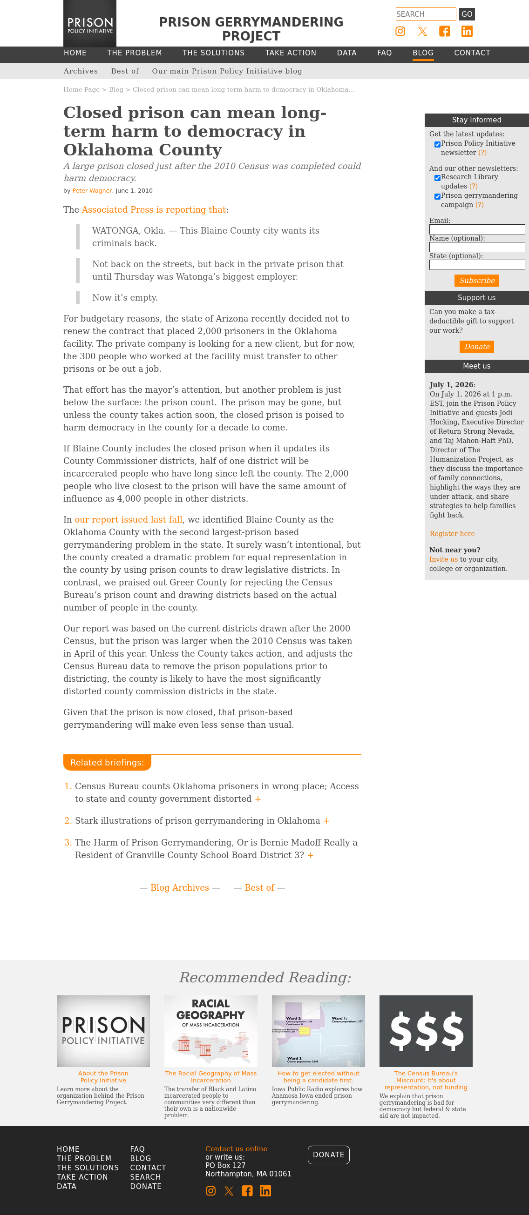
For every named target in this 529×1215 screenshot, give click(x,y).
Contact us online (236, 1149)
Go (466, 14)
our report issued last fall (128, 519)
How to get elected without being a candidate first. (318, 1077)
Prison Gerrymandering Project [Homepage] (251, 29)
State (456, 256)
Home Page (81, 89)
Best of (259, 888)
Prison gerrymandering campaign (476, 200)
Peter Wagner (92, 190)
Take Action (82, 1177)
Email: (440, 220)
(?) (482, 152)
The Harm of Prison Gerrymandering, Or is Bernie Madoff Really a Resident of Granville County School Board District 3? (216, 849)
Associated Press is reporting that (154, 210)
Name (457, 238)
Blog (116, 89)
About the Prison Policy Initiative (103, 1077)
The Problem (84, 1159)
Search (146, 1177)
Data (67, 1186)
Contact (148, 1168)
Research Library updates (466, 181)
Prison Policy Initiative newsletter (474, 148)
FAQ (137, 1149)
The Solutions (88, 1168)
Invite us (443, 559)
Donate (477, 346)
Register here (452, 533)
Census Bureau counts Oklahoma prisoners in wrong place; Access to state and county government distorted (217, 792)
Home (68, 1149)
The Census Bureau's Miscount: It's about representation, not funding (426, 1080)
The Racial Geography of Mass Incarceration (211, 1077)
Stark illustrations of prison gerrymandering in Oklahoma (202, 821)
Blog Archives (179, 888)
